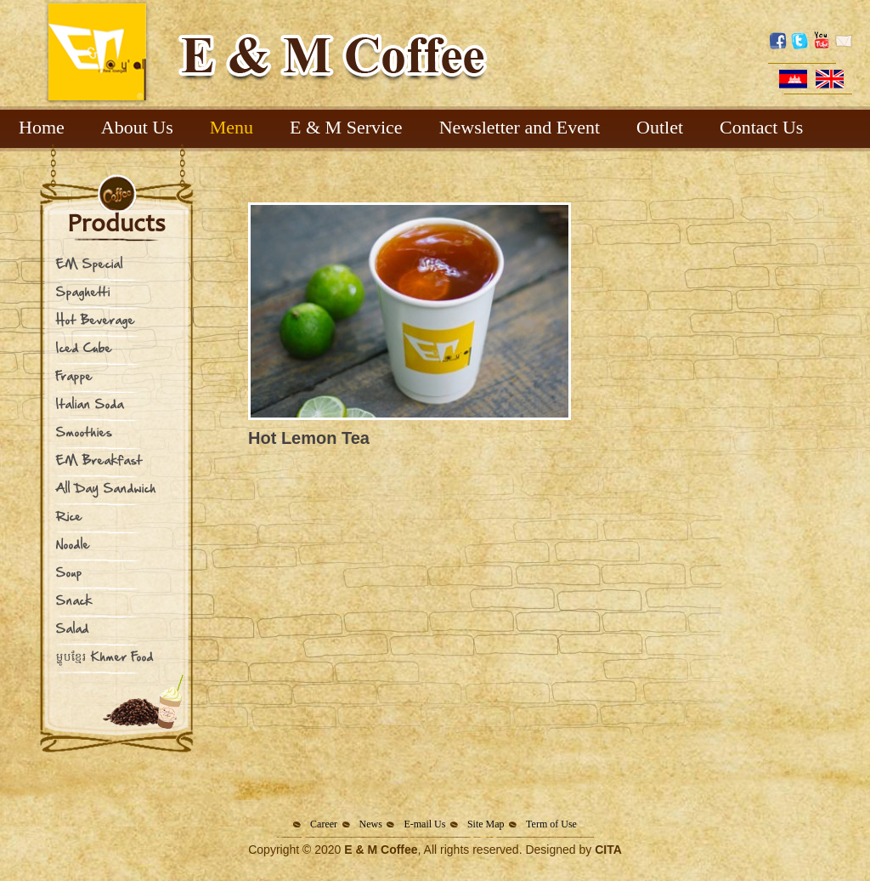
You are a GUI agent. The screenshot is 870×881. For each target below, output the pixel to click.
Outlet (659, 127)
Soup (69, 572)
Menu (231, 127)
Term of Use (551, 824)
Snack (74, 600)
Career (323, 824)
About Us (137, 127)
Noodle (73, 544)
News (370, 824)
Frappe (74, 375)
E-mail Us (424, 824)
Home (42, 127)
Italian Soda (90, 403)
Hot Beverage (95, 319)
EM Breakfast (99, 459)
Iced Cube (84, 347)
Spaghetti (83, 291)
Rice (69, 516)
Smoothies (84, 431)
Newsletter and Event (519, 127)
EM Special (89, 263)
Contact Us (761, 127)
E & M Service (346, 127)
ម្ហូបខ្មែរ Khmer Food (105, 656)
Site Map (486, 824)
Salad (72, 628)
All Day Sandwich (106, 487)
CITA (608, 849)
